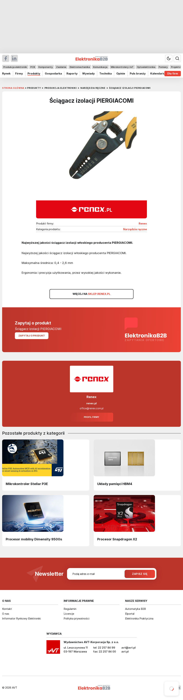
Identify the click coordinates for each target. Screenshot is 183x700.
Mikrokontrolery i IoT (122, 67)
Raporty (72, 73)
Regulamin (70, 609)
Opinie (120, 73)
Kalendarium (158, 73)
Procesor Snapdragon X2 (117, 539)
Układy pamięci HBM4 (114, 484)
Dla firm (172, 73)
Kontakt (7, 609)
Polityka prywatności (76, 618)
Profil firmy (91, 417)
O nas (5, 613)
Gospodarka (53, 73)
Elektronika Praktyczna (139, 618)
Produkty (34, 73)
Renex (143, 223)
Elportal (129, 613)
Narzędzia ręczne (135, 229)
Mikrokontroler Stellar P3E (27, 484)
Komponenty (45, 67)
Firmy (19, 73)
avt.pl (125, 651)
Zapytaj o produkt (31, 335)
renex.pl (91, 403)
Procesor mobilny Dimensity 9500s (34, 539)
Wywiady (88, 73)
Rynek (6, 73)
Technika (105, 73)
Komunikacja (100, 67)
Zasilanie (61, 67)
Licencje (69, 613)
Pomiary (163, 67)
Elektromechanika (80, 67)
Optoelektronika (146, 67)
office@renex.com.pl (91, 408)
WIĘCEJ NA (91, 294)
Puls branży (138, 73)
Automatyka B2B (135, 609)
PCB (32, 67)
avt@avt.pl (128, 647)
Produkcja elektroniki (15, 67)
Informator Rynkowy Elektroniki (21, 618)
